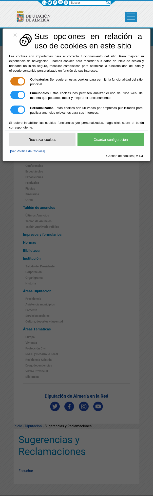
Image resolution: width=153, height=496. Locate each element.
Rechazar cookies (42, 140)
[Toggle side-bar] (131, 17)
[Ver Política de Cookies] (27, 151)
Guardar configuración (111, 140)
